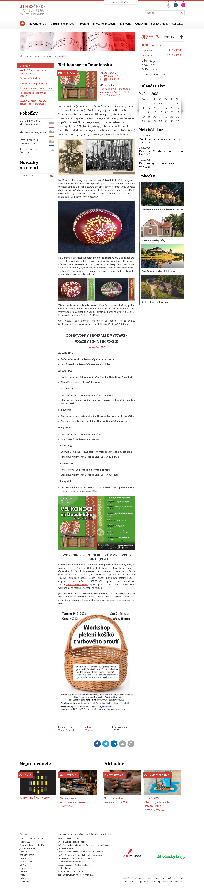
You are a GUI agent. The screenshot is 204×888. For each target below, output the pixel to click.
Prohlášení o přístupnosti (134, 878)
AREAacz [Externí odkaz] (23, 865)
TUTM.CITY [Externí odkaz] (24, 881)
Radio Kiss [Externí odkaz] (24, 858)
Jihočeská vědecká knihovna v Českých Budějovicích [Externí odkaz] (80, 851)
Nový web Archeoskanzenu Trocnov (73, 802)
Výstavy (38, 56)
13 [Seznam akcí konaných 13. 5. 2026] (154, 112)
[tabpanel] (162, 61)
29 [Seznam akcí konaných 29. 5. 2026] (166, 121)
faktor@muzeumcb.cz (77, 584)
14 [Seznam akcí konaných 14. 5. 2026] (160, 112)
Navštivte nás (37, 23)
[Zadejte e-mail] (37, 175)
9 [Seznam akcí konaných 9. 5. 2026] (171, 108)
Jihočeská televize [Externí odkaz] (27, 848)
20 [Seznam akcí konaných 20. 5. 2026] (154, 116)
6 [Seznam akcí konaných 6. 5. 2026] (154, 108)
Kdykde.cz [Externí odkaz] (24, 871)
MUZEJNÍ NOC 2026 (35, 798)
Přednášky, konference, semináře (33, 72)
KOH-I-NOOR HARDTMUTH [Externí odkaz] (31, 838)
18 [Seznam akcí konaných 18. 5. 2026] (143, 116)
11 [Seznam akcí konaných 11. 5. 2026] (143, 112)
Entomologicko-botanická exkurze (156, 164)
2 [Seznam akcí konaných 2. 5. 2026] (171, 103)
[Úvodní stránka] (33, 15)
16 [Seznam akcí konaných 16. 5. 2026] (171, 112)
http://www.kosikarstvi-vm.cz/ (74, 574)
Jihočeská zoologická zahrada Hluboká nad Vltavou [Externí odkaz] (80, 855)
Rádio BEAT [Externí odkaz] (25, 851)
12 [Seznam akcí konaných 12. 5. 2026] (149, 112)
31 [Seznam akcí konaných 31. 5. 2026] (177, 121)
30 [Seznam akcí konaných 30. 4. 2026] (160, 103)
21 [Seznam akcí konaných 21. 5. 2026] (160, 116)
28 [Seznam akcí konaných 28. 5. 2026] (160, 121)
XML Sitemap (154, 878)
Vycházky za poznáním (34, 83)
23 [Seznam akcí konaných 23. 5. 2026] (171, 116)
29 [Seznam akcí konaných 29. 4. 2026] (154, 103)
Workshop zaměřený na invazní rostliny (161, 140)
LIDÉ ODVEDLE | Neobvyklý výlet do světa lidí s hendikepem (159, 804)
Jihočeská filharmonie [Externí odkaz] (67, 848)
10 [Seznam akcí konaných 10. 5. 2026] (177, 108)
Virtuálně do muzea (62, 23)
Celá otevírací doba (154, 74)
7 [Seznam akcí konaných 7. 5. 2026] (160, 108)
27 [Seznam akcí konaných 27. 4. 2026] (143, 103)
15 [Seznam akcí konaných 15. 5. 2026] (166, 112)
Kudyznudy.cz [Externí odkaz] (25, 878)
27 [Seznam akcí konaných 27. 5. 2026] (154, 121)
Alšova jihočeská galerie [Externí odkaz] (68, 838)
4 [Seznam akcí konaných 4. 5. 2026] (143, 108)
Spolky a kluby (159, 23)
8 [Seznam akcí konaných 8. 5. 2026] (166, 108)
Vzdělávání (140, 23)
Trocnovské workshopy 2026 (117, 800)
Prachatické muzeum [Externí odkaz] (67, 868)
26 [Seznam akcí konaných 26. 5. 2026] (149, 121)
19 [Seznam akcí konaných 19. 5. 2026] (149, 116)
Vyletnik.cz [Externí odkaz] (24, 875)
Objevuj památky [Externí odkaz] (27, 868)
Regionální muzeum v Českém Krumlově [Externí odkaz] (75, 875)
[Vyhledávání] (165, 12)
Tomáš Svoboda (66, 730)
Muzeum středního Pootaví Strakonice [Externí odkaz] (74, 865)
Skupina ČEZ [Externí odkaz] (25, 841)
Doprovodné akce (30, 78)
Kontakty (177, 23)
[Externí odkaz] (132, 853)
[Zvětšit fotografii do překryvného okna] (96, 174)
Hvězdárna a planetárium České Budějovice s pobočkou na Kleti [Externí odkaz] (86, 845)
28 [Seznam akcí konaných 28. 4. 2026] (149, 103)
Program (84, 23)
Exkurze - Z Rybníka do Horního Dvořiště (161, 152)
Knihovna (125, 23)
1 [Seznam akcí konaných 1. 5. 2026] (166, 103)
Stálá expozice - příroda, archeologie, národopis (33, 102)
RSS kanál (167, 878)
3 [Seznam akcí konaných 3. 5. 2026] (177, 103)
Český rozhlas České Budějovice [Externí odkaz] (34, 845)
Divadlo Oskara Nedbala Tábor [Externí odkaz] (71, 841)
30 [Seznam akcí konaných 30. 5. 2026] (171, 121)
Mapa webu (179, 878)
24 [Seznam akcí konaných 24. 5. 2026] (177, 116)
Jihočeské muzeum (104, 23)
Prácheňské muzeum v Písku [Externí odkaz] (70, 871)
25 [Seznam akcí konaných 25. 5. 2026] (143, 121)
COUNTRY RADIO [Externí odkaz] (27, 855)
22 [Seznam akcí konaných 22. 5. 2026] (166, 116)
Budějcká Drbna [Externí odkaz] (26, 861)
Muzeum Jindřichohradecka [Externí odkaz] (69, 861)
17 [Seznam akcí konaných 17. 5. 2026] (177, 112)
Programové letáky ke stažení (33, 94)
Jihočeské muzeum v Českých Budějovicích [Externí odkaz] (76, 858)
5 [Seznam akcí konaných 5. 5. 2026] (149, 108)
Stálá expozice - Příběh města (37, 88)
